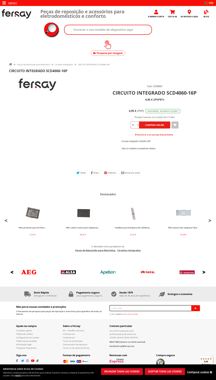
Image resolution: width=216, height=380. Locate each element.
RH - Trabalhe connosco (73, 330)
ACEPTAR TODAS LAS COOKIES (165, 371)
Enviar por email (130, 172)
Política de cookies (24, 334)
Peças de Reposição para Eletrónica (33, 64)
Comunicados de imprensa (75, 344)
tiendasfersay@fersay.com (122, 346)
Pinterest (110, 172)
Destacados (108, 194)
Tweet (81, 172)
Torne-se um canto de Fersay (76, 348)
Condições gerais (24, 330)
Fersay (17, 14)
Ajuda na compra (26, 326)
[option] (37, 84)
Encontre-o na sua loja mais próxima (155, 134)
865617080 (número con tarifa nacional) (127, 342)
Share (95, 172)
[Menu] (211, 357)
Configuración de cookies (27, 337)
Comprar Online (154, 125)
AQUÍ (17, 375)
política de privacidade (130, 314)
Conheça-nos (69, 334)
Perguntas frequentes (26, 348)
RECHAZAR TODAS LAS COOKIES (122, 371)
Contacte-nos (69, 337)
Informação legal (24, 344)
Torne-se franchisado (73, 341)
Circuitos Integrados (64, 64)
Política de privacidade (26, 341)
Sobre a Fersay (71, 326)
